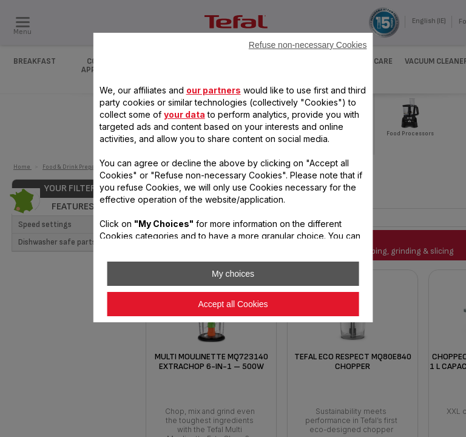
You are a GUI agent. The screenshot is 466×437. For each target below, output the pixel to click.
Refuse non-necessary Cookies (308, 45)
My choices (233, 274)
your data (184, 114)
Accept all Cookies (233, 304)
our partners (213, 90)
